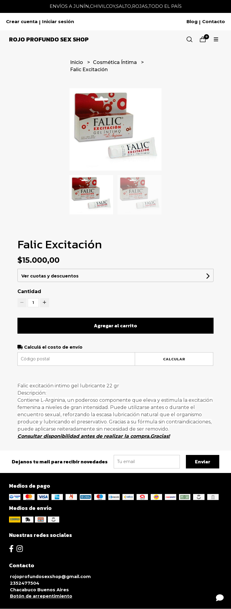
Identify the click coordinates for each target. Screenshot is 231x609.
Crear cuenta (22, 21)
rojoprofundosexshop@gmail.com (50, 576)
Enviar (202, 461)
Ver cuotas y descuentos (50, 276)
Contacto (213, 21)
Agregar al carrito (115, 325)
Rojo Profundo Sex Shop (49, 39)
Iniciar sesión (58, 21)
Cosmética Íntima (115, 62)
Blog (192, 21)
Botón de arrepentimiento (41, 596)
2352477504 (24, 583)
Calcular (174, 359)
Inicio (77, 62)
